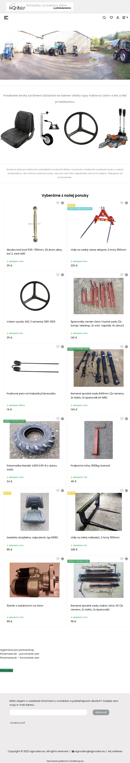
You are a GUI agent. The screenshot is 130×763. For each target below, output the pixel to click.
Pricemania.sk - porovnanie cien (19, 654)
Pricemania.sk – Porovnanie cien (19, 657)
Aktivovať (101, 712)
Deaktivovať (17, 723)
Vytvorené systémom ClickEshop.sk (65, 761)
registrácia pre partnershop (17, 650)
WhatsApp (6, 670)
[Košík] (126, 17)
